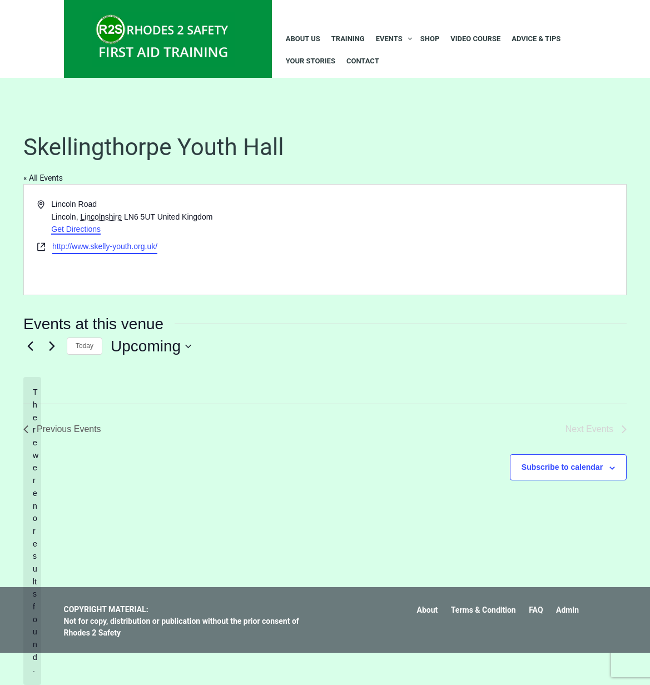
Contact (362, 61)
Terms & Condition (483, 609)
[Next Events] (51, 346)
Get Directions (76, 229)
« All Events (43, 177)
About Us (303, 38)
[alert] (32, 530)
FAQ (536, 609)
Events (389, 38)
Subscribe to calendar (562, 467)
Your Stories (310, 61)
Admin (567, 609)
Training (348, 38)
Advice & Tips (536, 38)
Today (84, 346)
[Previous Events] (30, 346)
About (427, 609)
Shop (430, 38)
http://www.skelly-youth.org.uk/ (104, 246)
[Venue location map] (475, 239)
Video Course (475, 38)
